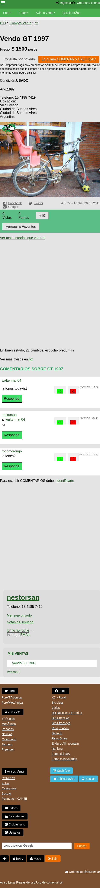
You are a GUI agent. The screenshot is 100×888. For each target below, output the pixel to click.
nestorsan (9, 415)
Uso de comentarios (49, 882)
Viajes (56, 707)
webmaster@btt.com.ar (82, 871)
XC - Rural (59, 697)
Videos (30, 21)
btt (31, 359)
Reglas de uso (25, 882)
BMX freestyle (61, 723)
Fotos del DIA (61, 753)
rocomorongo (12, 451)
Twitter (38, 203)
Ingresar (65, 2)
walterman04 (11, 380)
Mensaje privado (19, 615)
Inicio (18, 858)
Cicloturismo (15, 824)
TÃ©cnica (8, 718)
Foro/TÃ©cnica (12, 697)
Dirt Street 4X (61, 718)
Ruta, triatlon (60, 728)
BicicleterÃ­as (71, 13)
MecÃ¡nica (9, 724)
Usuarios (12, 832)
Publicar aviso (64, 778)
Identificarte (65, 481)
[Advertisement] (50, 290)
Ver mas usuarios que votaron (22, 238)
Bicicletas (10, 21)
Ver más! (13, 672)
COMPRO (8, 778)
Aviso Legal (7, 882)
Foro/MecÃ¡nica (12, 702)
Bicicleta (12, 712)
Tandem (7, 744)
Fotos (22, 13)
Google (13, 207)
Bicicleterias (15, 816)
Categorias (9, 788)
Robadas (8, 729)
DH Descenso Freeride (67, 712)
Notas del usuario (20, 622)
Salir (53, 858)
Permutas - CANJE (14, 798)
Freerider (8, 749)
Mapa (35, 858)
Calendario (9, 739)
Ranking (57, 748)
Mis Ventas (18, 653)
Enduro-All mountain (65, 743)
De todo (57, 733)
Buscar (6, 793)
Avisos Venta (45, 13)
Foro (6, 13)
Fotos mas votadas (64, 759)
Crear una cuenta (88, 2)
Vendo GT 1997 (24, 663)
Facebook (15, 203)
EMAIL (25, 635)
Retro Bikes (59, 738)
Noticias (7, 734)
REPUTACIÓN (18, 631)
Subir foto (61, 770)
